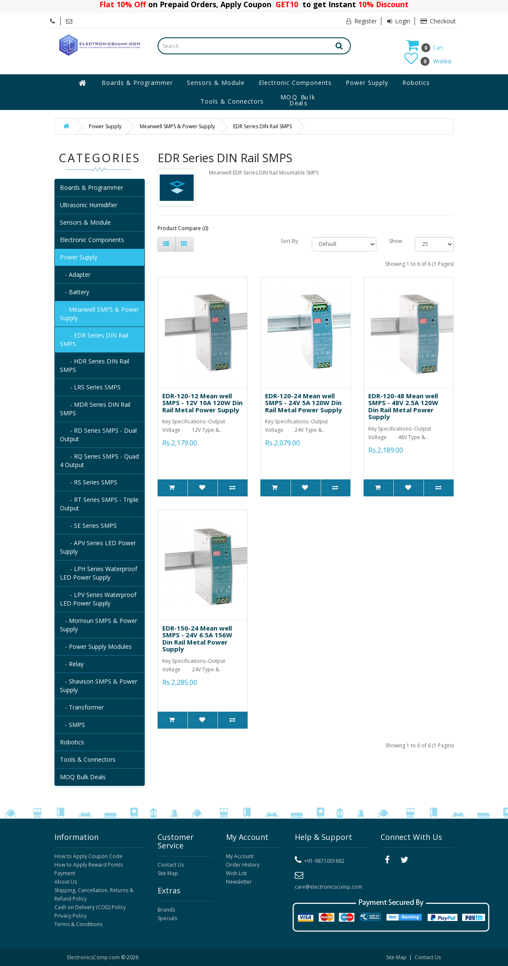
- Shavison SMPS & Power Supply (98, 685)
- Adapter (75, 274)
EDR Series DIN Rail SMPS (262, 126)
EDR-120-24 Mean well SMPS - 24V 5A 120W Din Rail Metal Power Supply (303, 402)
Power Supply (367, 83)
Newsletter (239, 881)
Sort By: (290, 241)
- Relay (72, 664)
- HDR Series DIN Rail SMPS (94, 365)
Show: (395, 241)
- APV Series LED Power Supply (98, 547)
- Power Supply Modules (96, 646)
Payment (64, 873)
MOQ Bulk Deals (298, 100)
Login (398, 21)
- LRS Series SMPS (90, 387)
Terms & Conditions (78, 924)
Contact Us (171, 864)
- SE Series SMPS (88, 525)
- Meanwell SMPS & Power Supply (99, 313)
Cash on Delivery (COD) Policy (90, 907)
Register (361, 21)
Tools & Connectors (232, 101)
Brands (166, 909)
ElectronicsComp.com (94, 957)
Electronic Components (295, 83)
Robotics (416, 83)
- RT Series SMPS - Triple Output (99, 504)
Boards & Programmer (137, 83)
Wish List (236, 873)
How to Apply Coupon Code (88, 856)
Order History (243, 864)
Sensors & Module (216, 83)
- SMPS (72, 725)
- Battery (74, 292)
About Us (65, 881)
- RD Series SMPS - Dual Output (98, 434)
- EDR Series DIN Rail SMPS (94, 339)
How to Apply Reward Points (88, 864)
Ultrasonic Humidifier (88, 205)
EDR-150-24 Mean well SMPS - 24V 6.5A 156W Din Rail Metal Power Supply (197, 638)
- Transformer (82, 707)
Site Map (168, 873)
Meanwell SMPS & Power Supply (177, 126)
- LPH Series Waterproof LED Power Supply (98, 573)
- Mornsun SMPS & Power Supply (98, 625)
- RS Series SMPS (88, 482)
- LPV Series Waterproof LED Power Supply (98, 599)
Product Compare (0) (183, 228)
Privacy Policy (70, 915)
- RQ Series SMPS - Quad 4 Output (99, 460)
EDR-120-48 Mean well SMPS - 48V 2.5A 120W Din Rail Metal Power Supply (403, 406)
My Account (240, 856)
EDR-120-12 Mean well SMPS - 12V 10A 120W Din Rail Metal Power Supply (202, 402)
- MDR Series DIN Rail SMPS (95, 408)
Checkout (438, 21)
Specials (167, 918)
